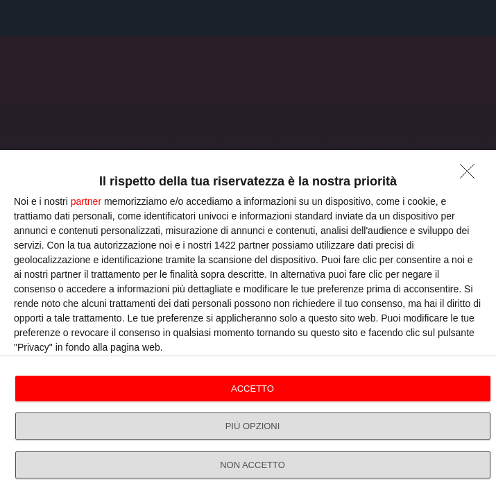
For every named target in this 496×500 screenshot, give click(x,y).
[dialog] (248, 325)
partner (86, 201)
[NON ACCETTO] (471, 175)
